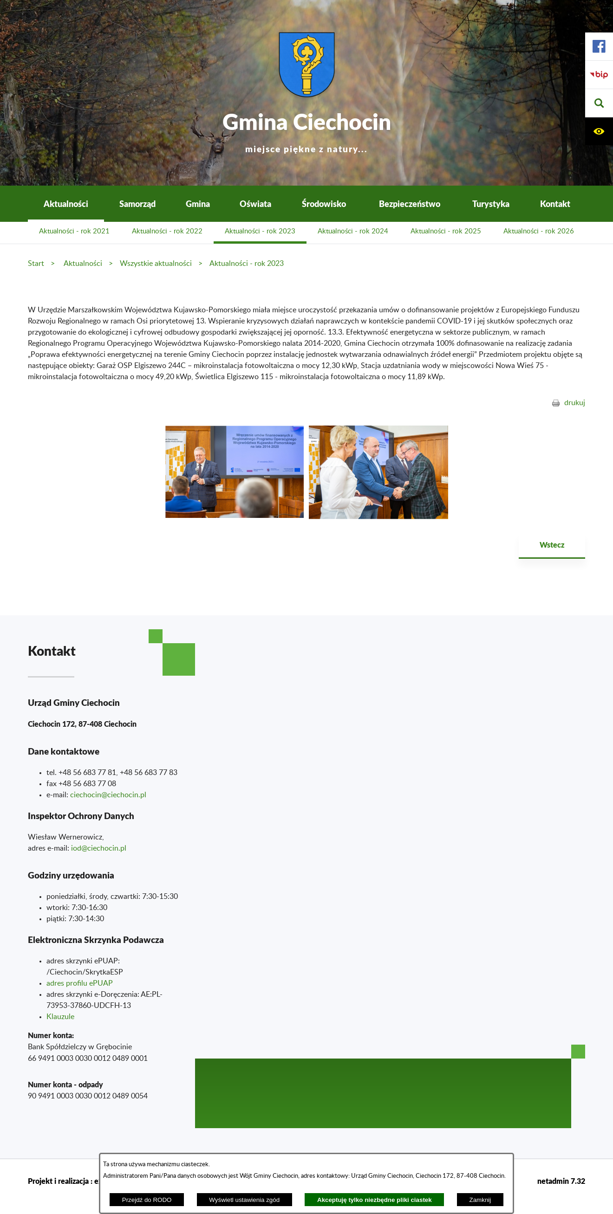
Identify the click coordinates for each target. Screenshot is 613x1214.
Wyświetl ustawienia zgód (244, 1199)
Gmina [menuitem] (198, 203)
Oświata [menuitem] (255, 203)
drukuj (574, 403)
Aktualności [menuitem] (66, 203)
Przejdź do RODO (147, 1199)
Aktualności (83, 263)
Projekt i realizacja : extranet (75, 1180)
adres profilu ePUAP (79, 983)
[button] (599, 103)
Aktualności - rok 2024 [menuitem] (353, 231)
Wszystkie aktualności (156, 263)
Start (36, 263)
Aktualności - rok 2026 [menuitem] (538, 231)
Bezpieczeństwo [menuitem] (409, 203)
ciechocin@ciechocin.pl (108, 795)
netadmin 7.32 (561, 1180)
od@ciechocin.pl (99, 848)
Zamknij (480, 1199)
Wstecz (552, 544)
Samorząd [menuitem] (137, 203)
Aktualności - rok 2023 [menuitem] (260, 231)
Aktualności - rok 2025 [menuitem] (446, 231)
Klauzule (60, 1016)
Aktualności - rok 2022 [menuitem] (167, 231)
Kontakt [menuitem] (555, 203)
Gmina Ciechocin (306, 130)
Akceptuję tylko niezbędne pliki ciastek (374, 1199)
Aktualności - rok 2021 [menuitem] (74, 231)
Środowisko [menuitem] (324, 203)
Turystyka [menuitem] (490, 203)
